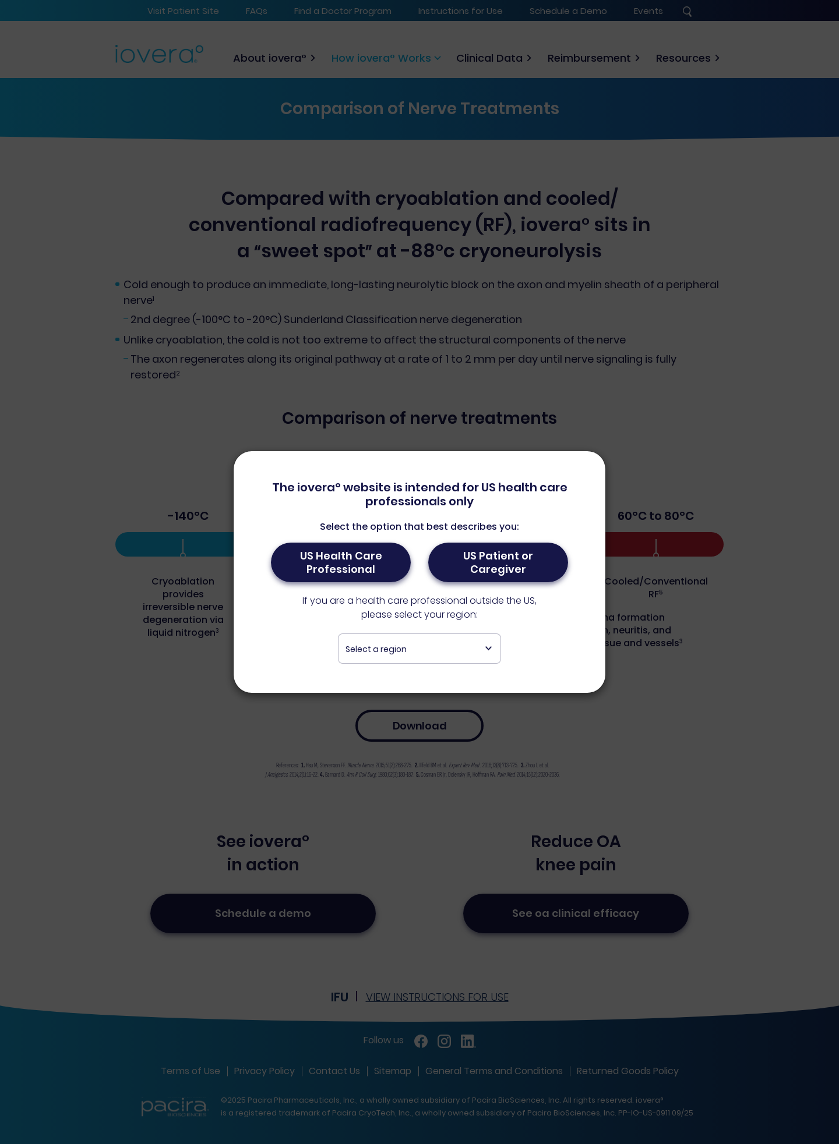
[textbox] (419, 649)
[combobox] (419, 648)
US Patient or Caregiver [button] (498, 562)
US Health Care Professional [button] (341, 562)
